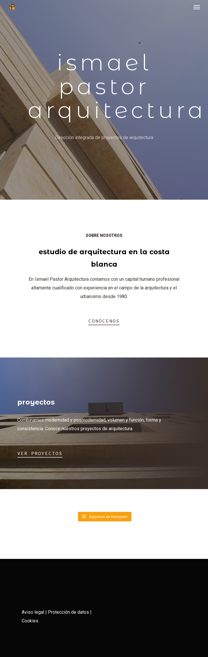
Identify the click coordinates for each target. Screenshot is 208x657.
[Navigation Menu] (197, 7)
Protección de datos (68, 612)
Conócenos (104, 321)
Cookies (30, 621)
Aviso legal (33, 612)
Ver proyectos (39, 453)
